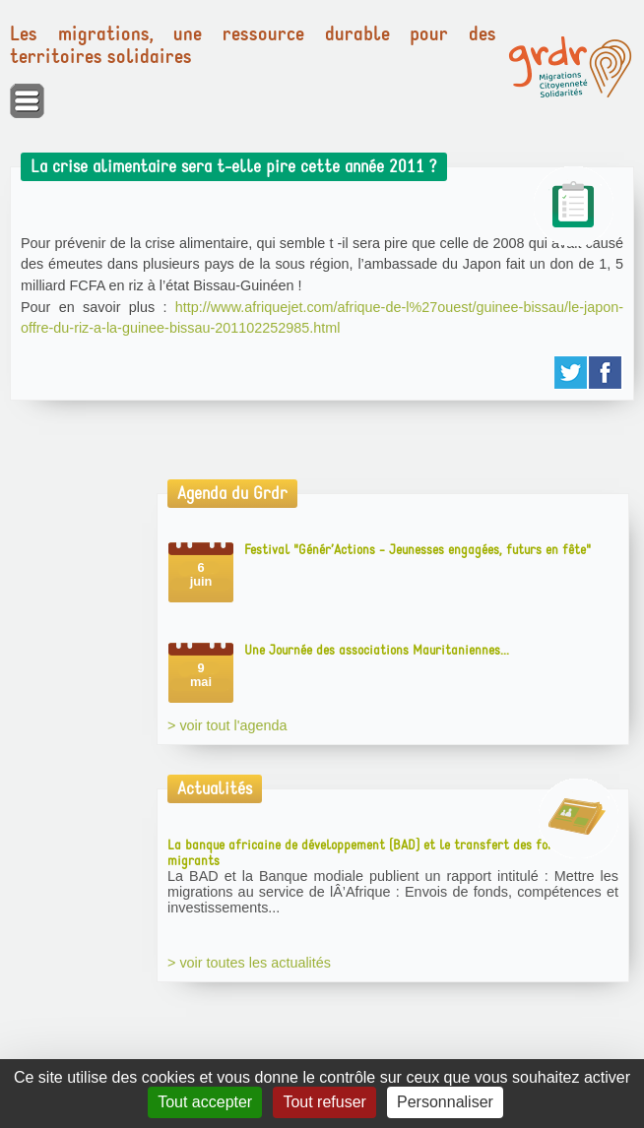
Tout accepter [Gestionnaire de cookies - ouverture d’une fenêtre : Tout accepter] (205, 1102)
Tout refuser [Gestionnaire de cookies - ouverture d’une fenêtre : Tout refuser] (324, 1102)
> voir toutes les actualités (249, 963)
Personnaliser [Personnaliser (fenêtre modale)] (445, 1102)
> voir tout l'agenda (227, 725)
